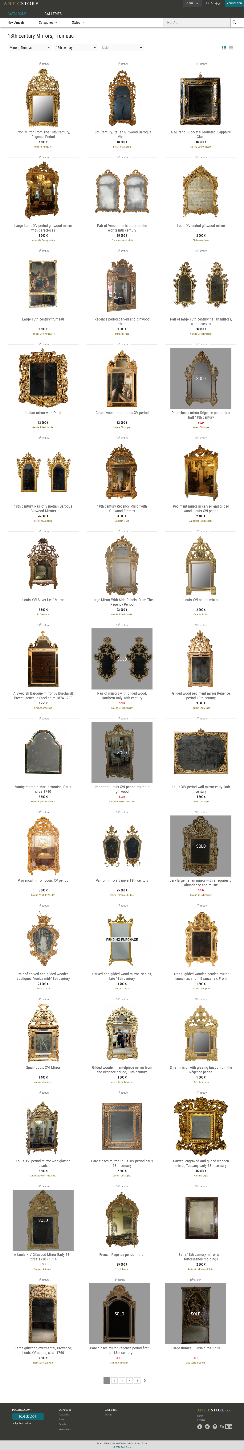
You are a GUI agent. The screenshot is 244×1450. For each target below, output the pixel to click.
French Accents (122, 1269)
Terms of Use (103, 1443)
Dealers (108, 1414)
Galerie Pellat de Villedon (43, 894)
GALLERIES (53, 13)
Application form (23, 1423)
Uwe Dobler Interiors (195, 1362)
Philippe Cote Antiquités (43, 333)
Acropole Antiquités (43, 146)
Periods (62, 1424)
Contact (201, 1419)
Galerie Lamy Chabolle (200, 146)
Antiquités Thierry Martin (43, 240)
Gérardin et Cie (122, 520)
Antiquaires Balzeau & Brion (201, 1269)
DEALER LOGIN (28, 1416)
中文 (218, 3)
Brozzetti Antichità (122, 146)
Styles (61, 1419)
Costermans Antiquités (122, 240)
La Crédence (43, 614)
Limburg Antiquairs (43, 707)
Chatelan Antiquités (201, 988)
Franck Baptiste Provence (43, 801)
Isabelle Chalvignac (122, 427)
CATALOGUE (17, 13)
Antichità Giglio (43, 988)
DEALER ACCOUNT (22, 1409)
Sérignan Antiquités (43, 1269)
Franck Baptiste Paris (43, 1362)
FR (207, 3)
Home (200, 1416)
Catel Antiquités (201, 614)
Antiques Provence (43, 1081)
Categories (64, 1414)
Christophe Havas (201, 240)
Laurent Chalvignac (201, 427)
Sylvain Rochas (122, 333)
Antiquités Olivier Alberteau (122, 801)
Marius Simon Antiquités (122, 1081)
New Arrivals (16, 22)
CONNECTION (234, 3)
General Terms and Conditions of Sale (129, 1443)
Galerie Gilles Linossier (201, 333)
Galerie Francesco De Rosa (122, 894)
